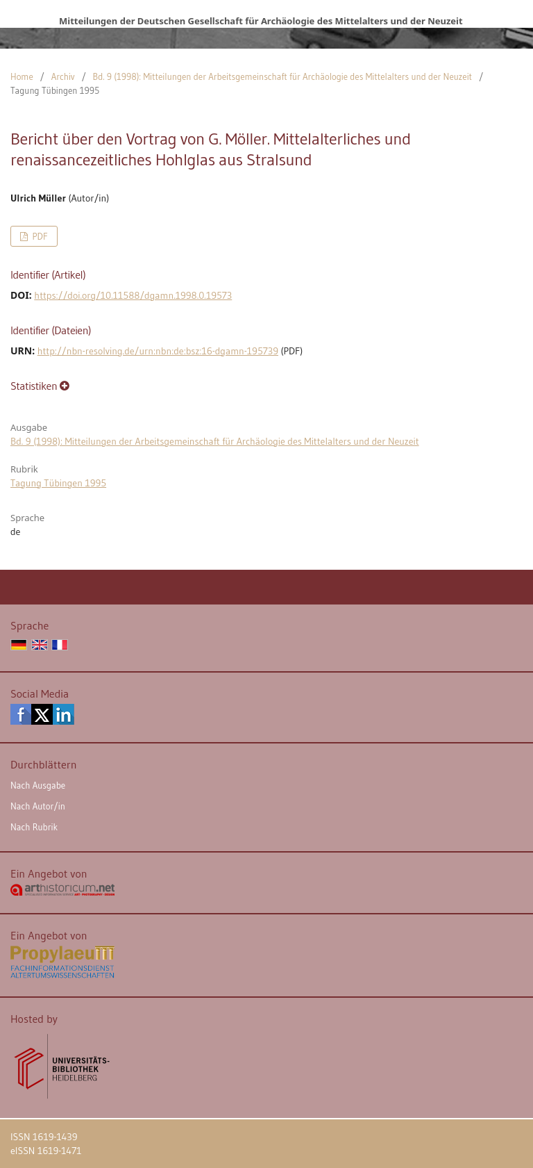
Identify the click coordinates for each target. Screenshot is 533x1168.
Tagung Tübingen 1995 (58, 483)
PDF (38, 236)
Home (21, 76)
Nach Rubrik (34, 826)
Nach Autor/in (37, 806)
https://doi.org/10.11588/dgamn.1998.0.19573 (133, 295)
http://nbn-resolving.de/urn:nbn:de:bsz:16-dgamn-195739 (157, 351)
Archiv (63, 76)
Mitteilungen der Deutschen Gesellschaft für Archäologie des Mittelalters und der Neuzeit (261, 21)
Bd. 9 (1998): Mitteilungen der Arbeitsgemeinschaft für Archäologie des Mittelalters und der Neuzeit (283, 76)
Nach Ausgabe (37, 785)
